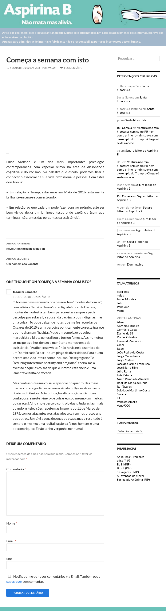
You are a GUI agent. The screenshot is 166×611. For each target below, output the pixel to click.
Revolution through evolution (55, 245)
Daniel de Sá (125, 333)
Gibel (120, 345)
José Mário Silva (127, 367)
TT (118, 398)
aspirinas (123, 291)
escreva (153, 32)
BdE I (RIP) (124, 464)
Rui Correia (124, 127)
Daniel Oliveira (127, 337)
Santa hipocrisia (135, 120)
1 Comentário (73, 67)
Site (9, 559)
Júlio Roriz (124, 371)
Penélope (123, 307)
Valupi (52, 67)
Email (11, 541)
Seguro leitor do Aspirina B (134, 209)
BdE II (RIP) (124, 468)
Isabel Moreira (126, 299)
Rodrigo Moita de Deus (132, 382)
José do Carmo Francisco (133, 364)
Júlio (120, 303)
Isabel (120, 348)
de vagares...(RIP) (128, 472)
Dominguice (135, 264)
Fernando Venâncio (129, 341)
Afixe (120, 322)
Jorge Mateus (125, 360)
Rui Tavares (124, 386)
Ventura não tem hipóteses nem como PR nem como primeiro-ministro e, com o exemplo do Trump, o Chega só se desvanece (138, 135)
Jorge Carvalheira (128, 356)
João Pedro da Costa (130, 352)
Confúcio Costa (127, 329)
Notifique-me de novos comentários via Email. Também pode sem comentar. (53, 578)
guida (120, 295)
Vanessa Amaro (127, 401)
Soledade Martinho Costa (133, 390)
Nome (11, 523)
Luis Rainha (124, 375)
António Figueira (128, 326)
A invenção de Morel (130, 475)
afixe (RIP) (123, 460)
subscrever (14, 581)
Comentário (16, 469)
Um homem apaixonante (55, 261)
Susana (121, 394)
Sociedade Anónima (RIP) (133, 479)
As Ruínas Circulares (130, 457)
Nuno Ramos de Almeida (133, 379)
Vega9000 (123, 405)
